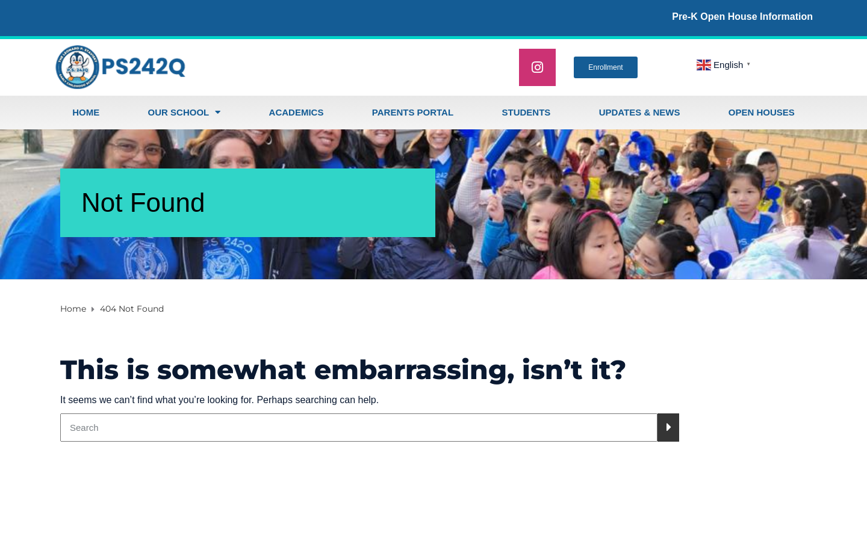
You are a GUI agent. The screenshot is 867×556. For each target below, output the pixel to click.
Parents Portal (412, 112)
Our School (184, 112)
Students (526, 112)
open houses (762, 112)
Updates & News (639, 112)
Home (85, 112)
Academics (296, 112)
